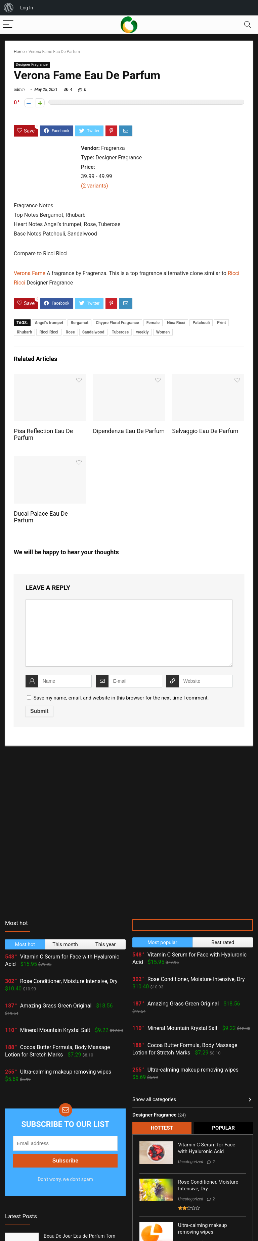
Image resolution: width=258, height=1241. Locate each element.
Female (153, 322)
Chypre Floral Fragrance (117, 322)
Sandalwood (93, 332)
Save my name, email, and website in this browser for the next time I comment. (121, 698)
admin (19, 89)
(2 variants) (94, 186)
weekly (142, 332)
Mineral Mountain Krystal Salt (55, 1030)
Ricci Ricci (48, 332)
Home (19, 51)
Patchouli (201, 322)
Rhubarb (24, 332)
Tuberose (120, 332)
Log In (26, 7)
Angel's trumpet (49, 322)
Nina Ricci (176, 322)
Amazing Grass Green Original (56, 1005)
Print (221, 322)
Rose (70, 332)
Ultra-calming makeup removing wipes (65, 1072)
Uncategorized (190, 1161)
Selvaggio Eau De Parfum (205, 431)
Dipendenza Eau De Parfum (129, 431)
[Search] (248, 25)
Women (163, 332)
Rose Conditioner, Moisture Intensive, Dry (69, 981)
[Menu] (8, 25)
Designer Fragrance (32, 64)
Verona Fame (29, 273)
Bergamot (79, 322)
